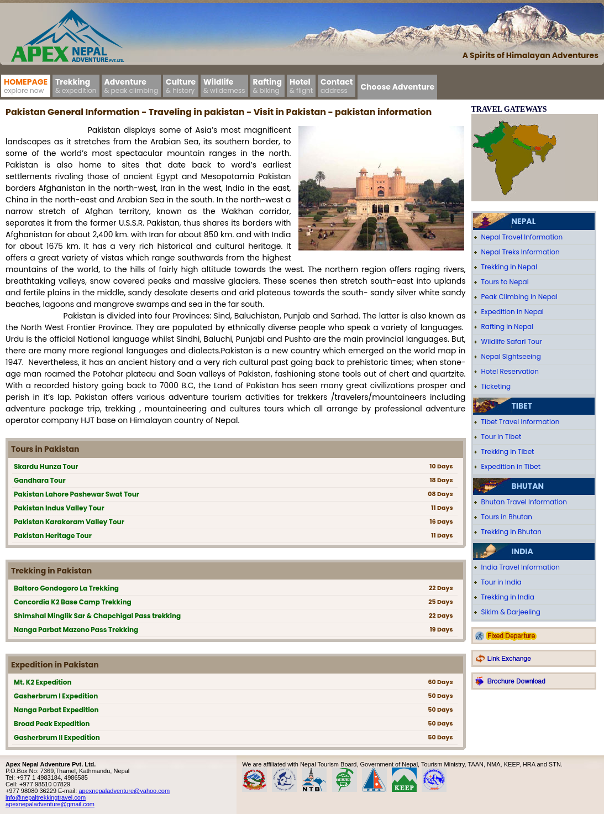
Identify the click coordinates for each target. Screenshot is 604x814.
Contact (337, 85)
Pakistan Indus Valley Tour (59, 508)
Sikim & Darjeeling (510, 612)
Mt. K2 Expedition (43, 682)
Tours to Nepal (505, 281)
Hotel (301, 85)
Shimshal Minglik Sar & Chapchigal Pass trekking (97, 615)
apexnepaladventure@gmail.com (50, 804)
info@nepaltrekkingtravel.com (46, 797)
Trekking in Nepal (509, 267)
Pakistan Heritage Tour (53, 535)
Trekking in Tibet (507, 451)
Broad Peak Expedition (52, 723)
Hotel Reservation (510, 371)
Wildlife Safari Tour (511, 341)
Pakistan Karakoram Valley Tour (69, 521)
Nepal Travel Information (522, 237)
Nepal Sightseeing (511, 356)
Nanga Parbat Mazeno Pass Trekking (76, 629)
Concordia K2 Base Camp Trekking (73, 602)
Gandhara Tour (40, 480)
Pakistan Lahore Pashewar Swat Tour (76, 494)
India (522, 551)
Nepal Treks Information (520, 252)
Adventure (131, 85)
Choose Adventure (397, 86)
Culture (181, 85)
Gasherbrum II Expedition (57, 737)
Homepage (26, 85)
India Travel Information (520, 567)
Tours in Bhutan (507, 516)
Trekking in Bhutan (511, 531)
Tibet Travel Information (520, 421)
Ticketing (496, 386)
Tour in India (501, 582)
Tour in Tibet (501, 436)
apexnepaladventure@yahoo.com (124, 790)
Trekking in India (507, 597)
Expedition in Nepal (512, 311)
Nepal (524, 221)
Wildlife (224, 85)
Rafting (267, 85)
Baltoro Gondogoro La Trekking (66, 588)
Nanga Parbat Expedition (56, 709)
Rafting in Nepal (507, 326)
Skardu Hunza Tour (46, 466)
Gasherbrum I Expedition (56, 696)
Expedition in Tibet (511, 466)
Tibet (522, 405)
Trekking (76, 85)
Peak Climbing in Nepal (519, 296)
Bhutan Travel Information (524, 502)
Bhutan (528, 486)
